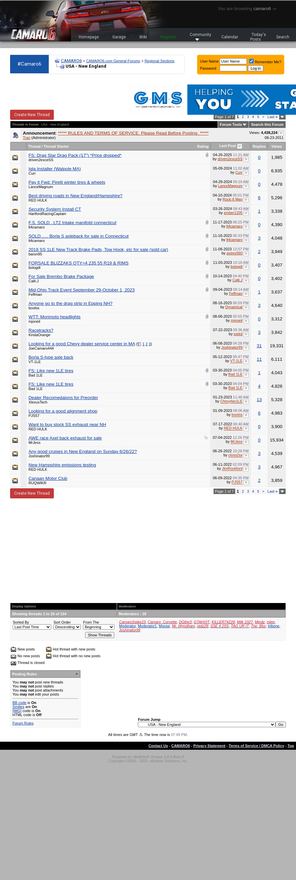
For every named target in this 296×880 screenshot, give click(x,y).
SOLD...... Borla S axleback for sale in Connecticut (79, 236)
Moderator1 (147, 626)
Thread (34, 146)
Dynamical (234, 307)
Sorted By (21, 622)
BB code (19, 703)
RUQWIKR (37, 483)
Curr (32, 173)
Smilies (18, 707)
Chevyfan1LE (231, 401)
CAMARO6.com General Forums (113, 61)
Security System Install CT (55, 209)
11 (259, 359)
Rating (203, 146)
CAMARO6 (71, 60)
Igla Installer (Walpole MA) (55, 168)
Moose (164, 626)
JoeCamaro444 (41, 348)
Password (208, 68)
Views (276, 146)
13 (259, 399)
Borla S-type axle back (51, 357)
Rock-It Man (233, 199)
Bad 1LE (36, 375)
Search (282, 37)
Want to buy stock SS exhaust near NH (67, 424)
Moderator (127, 626)
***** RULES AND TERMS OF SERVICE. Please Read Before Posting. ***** (133, 133)
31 (259, 345)
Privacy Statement (209, 746)
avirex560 (234, 253)
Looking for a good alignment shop (63, 411)
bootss (34, 308)
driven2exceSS (41, 160)
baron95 (35, 254)
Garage (119, 37)
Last (272, 117)
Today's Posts (258, 37)
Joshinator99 (232, 347)
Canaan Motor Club (48, 478)
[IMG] (17, 711)
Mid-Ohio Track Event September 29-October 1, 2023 (82, 289)
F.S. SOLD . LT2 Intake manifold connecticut (72, 222)
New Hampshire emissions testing (62, 464)
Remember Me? (265, 62)
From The (91, 622)
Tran (26, 138)
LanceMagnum (41, 187)
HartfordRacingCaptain (47, 214)
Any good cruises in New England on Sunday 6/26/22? (83, 451)
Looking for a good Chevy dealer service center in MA (82, 343)
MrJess (34, 443)
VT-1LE (35, 362)
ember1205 (233, 213)
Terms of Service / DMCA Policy (256, 746)
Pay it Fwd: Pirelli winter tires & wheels (67, 182)
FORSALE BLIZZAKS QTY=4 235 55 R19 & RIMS (78, 263)
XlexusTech (38, 402)
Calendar (229, 37)
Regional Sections (160, 61)
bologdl (34, 268)
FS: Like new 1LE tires (51, 370)
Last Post (227, 146)
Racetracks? (41, 330)
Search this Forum (267, 124)
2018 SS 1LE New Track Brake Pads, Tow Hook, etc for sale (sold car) (98, 249)
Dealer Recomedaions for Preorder (63, 397)
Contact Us (158, 746)
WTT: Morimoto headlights (55, 316)
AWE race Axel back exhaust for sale (65, 438)
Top (291, 746)
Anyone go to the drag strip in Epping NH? (71, 303)
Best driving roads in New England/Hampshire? (75, 195)
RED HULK (38, 200)
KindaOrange (39, 335)
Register (168, 37)
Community (200, 36)
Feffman (35, 294)
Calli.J (34, 281)
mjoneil (34, 321)
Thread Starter (56, 146)
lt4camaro (37, 227)
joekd (238, 334)
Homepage (89, 37)
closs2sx (235, 455)
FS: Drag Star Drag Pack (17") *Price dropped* (75, 155)
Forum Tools (231, 124)
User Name (209, 61)
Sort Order (62, 622)
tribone (274, 626)
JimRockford (232, 469)
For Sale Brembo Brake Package (61, 276)
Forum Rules (23, 723)
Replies (259, 146)
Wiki (143, 37)
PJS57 (34, 416)
